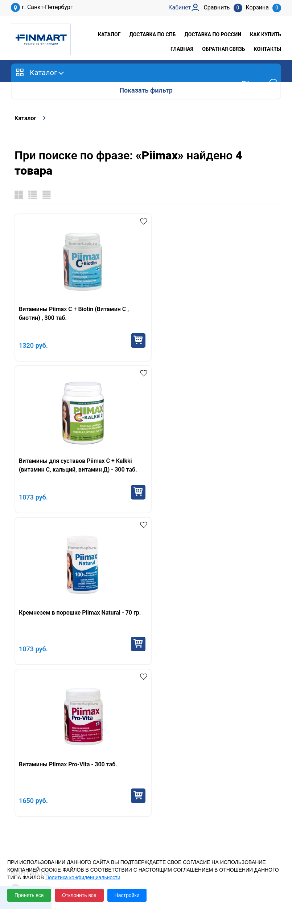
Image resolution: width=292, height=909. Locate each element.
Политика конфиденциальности (82, 877)
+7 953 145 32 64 (44, 595)
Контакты (267, 49)
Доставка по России (212, 34)
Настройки (127, 895)
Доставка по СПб (152, 34)
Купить (131, 340)
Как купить (265, 34)
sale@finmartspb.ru (47, 606)
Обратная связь (223, 49)
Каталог (109, 34)
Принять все (29, 895)
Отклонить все (79, 895)
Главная (181, 49)
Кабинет (22, 818)
